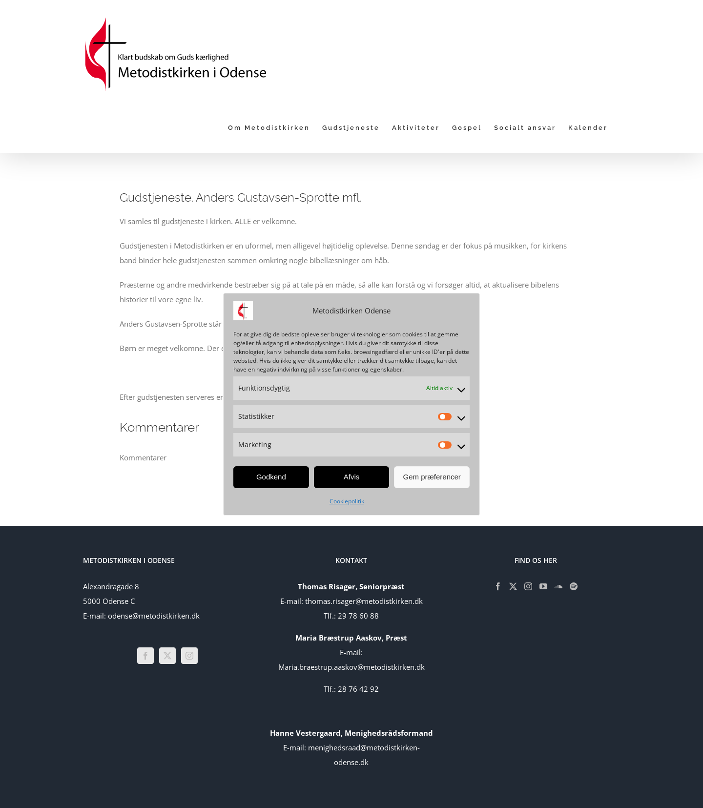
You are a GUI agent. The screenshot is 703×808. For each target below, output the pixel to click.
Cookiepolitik (347, 501)
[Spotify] (574, 586)
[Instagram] (189, 655)
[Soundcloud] (558, 586)
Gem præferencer (431, 477)
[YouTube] (543, 586)
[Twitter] (167, 655)
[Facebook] (145, 655)
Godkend (271, 477)
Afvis (352, 477)
